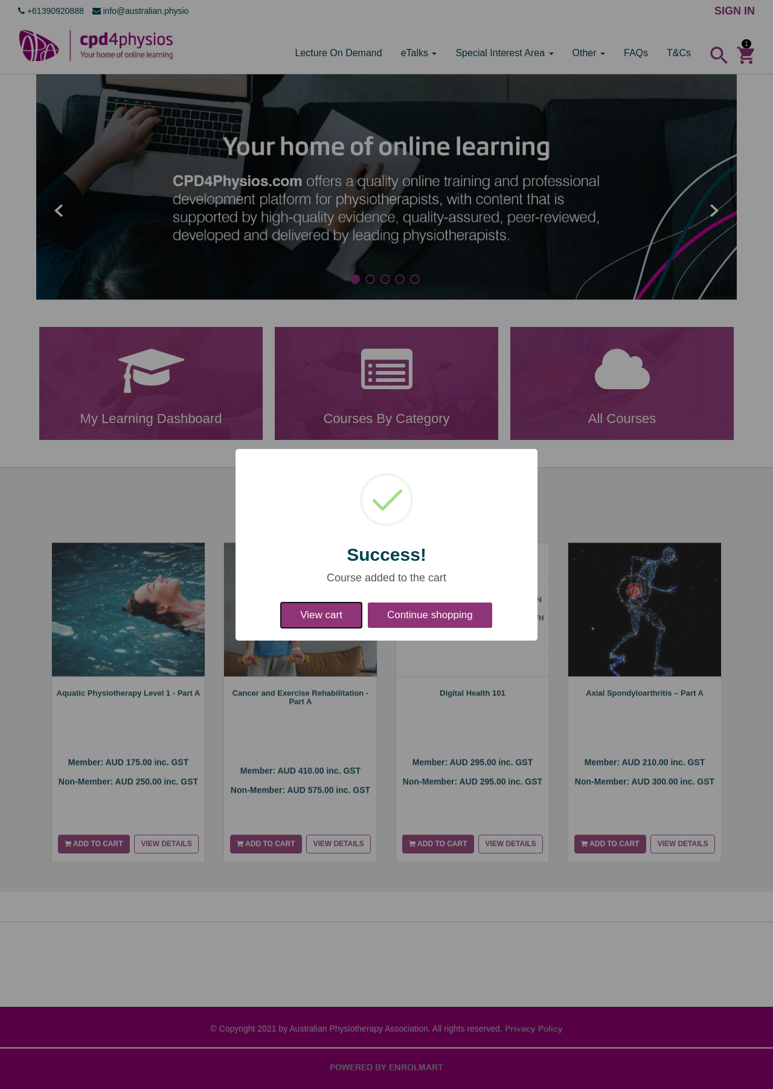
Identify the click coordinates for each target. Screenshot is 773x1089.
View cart (321, 615)
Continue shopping (430, 615)
